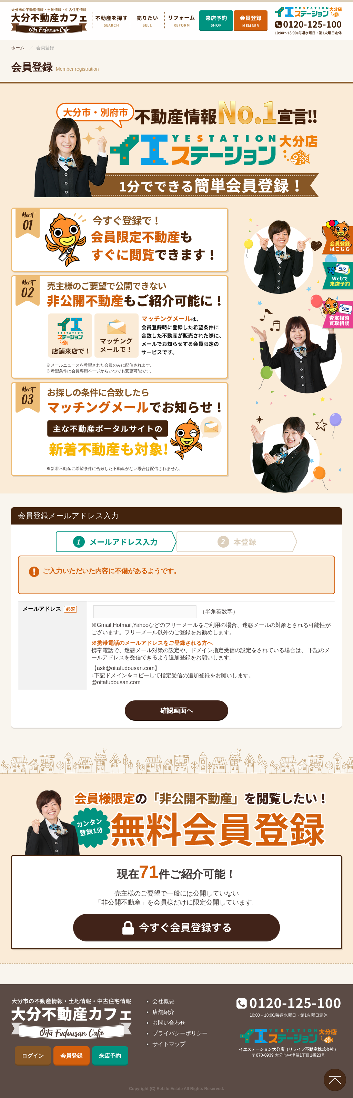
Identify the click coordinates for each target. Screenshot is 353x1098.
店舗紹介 (163, 1012)
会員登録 (71, 1056)
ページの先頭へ (335, 1080)
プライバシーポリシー (180, 1033)
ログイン (33, 1056)
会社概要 (163, 1001)
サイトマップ (168, 1044)
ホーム (17, 47)
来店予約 (110, 1056)
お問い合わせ (168, 1023)
